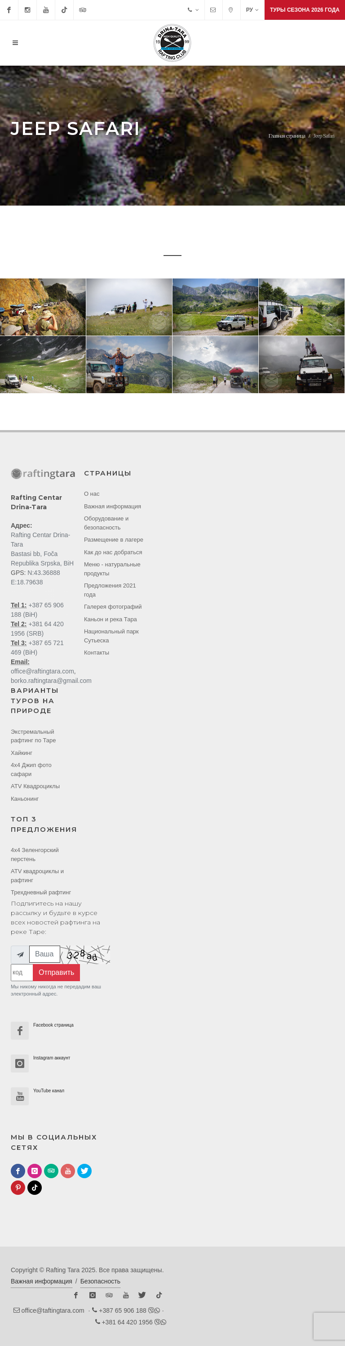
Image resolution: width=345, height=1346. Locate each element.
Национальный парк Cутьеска (111, 636)
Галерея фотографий (113, 606)
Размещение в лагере (113, 539)
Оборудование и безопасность (106, 523)
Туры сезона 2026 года (305, 10)
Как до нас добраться (113, 552)
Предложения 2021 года (110, 590)
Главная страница (287, 135)
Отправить (56, 972)
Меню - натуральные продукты (112, 569)
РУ (252, 10)
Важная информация (112, 506)
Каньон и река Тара (110, 619)
